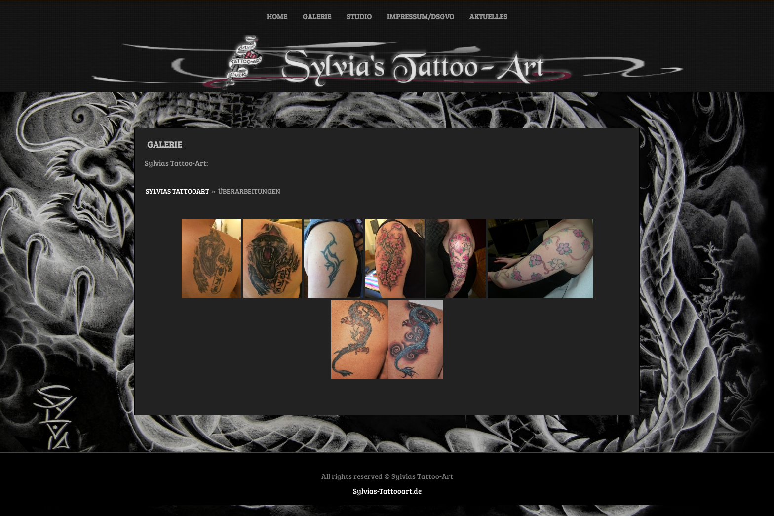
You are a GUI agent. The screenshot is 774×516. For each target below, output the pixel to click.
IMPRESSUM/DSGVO (420, 16)
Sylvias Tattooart (177, 191)
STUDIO (359, 16)
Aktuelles (488, 16)
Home (277, 16)
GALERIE (317, 16)
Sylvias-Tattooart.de (387, 491)
